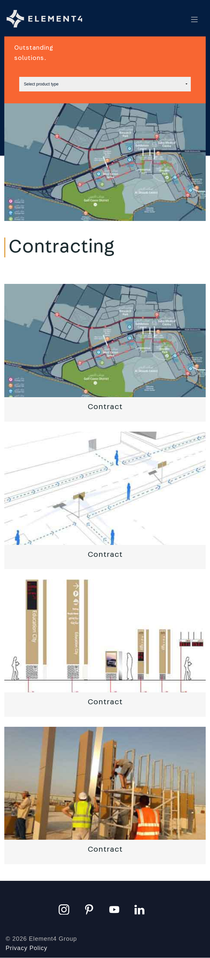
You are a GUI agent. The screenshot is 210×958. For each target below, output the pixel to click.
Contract (105, 407)
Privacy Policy (26, 948)
